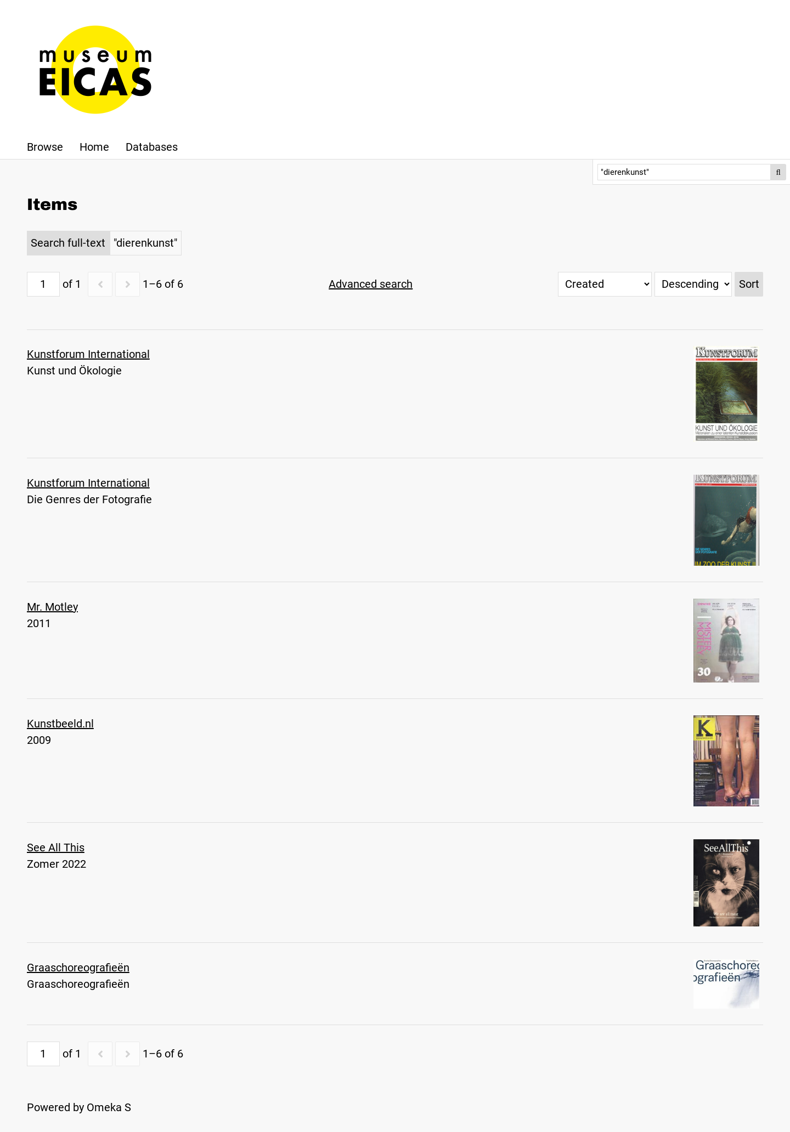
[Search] (684, 172)
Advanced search (371, 284)
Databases (152, 146)
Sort (749, 284)
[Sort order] (693, 284)
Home (94, 146)
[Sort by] (605, 284)
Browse (45, 146)
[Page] (43, 284)
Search (778, 172)
